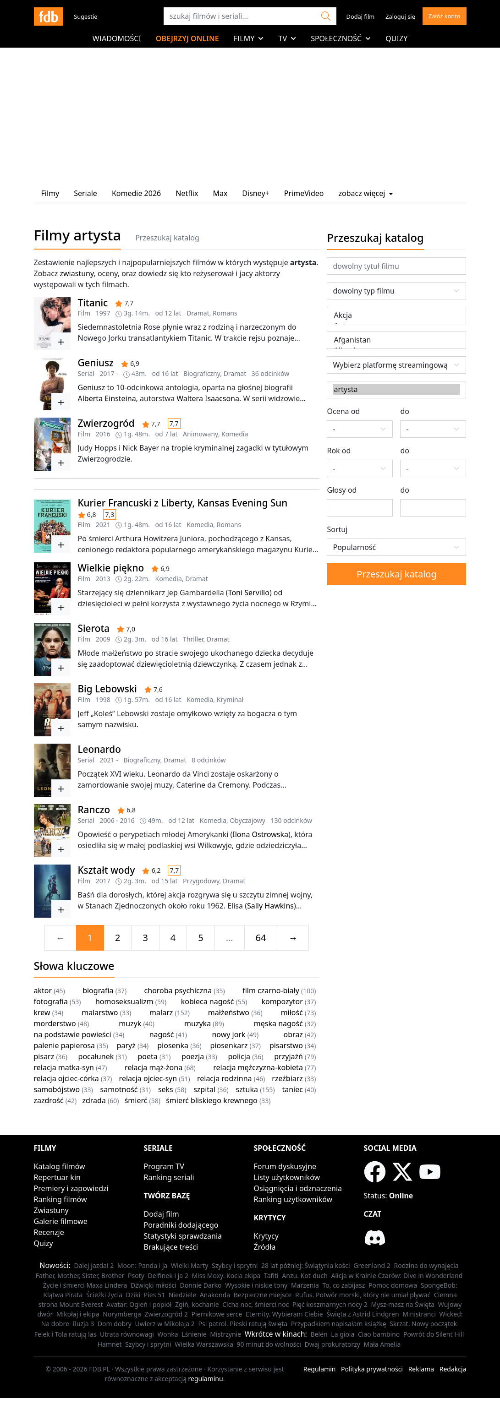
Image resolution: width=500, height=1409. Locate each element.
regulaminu (205, 1378)
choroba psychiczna (178, 990)
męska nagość (278, 1023)
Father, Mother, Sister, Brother (80, 1275)
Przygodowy (201, 880)
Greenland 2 (371, 1265)
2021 (103, 524)
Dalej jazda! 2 (94, 1265)
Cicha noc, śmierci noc (255, 1304)
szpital (204, 1089)
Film (84, 313)
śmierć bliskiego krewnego (212, 1100)
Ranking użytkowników (293, 1199)
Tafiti (271, 1275)
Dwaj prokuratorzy (332, 1344)
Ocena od (343, 411)
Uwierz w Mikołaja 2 (165, 1323)
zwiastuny (77, 273)
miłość (292, 1012)
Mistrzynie (225, 1334)
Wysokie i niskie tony (256, 1285)
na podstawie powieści (72, 1034)
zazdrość (49, 1100)
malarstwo (100, 1012)
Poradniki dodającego (181, 1225)
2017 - (109, 373)
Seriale (85, 193)
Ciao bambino (379, 1334)
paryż (126, 1045)
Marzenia (305, 1285)
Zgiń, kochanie (197, 1304)
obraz (293, 1034)
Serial (86, 373)
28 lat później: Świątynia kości (305, 1265)
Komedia (234, 434)
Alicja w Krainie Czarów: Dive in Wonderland (397, 1275)
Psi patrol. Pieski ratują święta (242, 1323)
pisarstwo (286, 1045)
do (404, 411)
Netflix (187, 193)
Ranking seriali (169, 1177)
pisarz (44, 1056)
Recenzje (49, 1232)
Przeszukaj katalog (167, 238)
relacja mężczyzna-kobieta (258, 1067)
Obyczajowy (247, 820)
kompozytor (282, 1001)
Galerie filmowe (61, 1221)
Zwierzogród (106, 423)
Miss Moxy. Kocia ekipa (226, 1275)
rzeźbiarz (287, 1078)
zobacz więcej (365, 193)
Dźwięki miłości (153, 1285)
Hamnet (110, 1344)
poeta (148, 1056)
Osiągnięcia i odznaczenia (298, 1188)
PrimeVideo (304, 193)
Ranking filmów (60, 1199)
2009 (103, 639)
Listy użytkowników (287, 1177)
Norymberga (122, 1314)
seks (165, 1089)
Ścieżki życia (104, 1294)
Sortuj (337, 529)
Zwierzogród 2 (166, 1314)
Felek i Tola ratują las (65, 1334)
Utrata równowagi (127, 1334)
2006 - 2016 (117, 820)
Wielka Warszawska (204, 1344)
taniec (292, 1089)
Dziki (133, 1294)
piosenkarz (229, 1045)
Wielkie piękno (111, 567)
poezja (192, 1056)
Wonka (167, 1334)
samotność (119, 1089)
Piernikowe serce (216, 1314)
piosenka (172, 1045)
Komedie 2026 (136, 193)
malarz (161, 1012)
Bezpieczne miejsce (263, 1294)
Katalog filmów (59, 1166)
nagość (161, 1034)
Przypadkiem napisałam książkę (338, 1323)
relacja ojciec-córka (66, 1078)
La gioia (342, 1334)
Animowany (200, 434)
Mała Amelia (382, 1344)
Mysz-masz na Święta (402, 1304)
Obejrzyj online (187, 38)
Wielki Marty (189, 1265)
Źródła (265, 1247)
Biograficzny (201, 373)
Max (220, 193)
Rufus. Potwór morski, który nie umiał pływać (362, 1294)
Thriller (193, 639)
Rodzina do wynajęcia (426, 1265)
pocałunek (96, 1056)
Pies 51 (154, 1294)
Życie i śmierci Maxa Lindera (85, 1285)
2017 (103, 880)
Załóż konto (445, 16)
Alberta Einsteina (107, 398)
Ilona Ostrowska (260, 834)
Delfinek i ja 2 (168, 1275)
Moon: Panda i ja (142, 1265)
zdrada (93, 1100)
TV (287, 38)
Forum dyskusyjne (285, 1166)
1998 (103, 699)
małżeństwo (228, 1012)
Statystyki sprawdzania (183, 1236)
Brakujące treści (171, 1247)
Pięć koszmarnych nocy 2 (330, 1304)
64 (261, 937)
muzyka (197, 1023)
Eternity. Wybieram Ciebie (284, 1314)
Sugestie (85, 16)
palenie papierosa (64, 1045)
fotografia (51, 1001)
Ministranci (419, 1314)
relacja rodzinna (224, 1078)
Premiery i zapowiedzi (71, 1188)
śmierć (136, 1100)
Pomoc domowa (392, 1285)
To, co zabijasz (343, 1285)
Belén (319, 1334)
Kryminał (230, 699)
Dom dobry (115, 1323)
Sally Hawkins (270, 906)
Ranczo (94, 809)
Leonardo (99, 749)
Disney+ (255, 193)
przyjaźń (288, 1056)
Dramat (198, 313)
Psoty (136, 1275)
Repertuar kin (57, 1177)
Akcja (396, 315)
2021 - (109, 760)
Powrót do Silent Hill (433, 1334)
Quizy (396, 38)
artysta (396, 389)
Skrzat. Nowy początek (423, 1323)
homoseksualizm (124, 1001)
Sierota (94, 628)
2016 (103, 434)
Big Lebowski (107, 688)
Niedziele (182, 1294)
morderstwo (55, 1023)
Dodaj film (360, 16)
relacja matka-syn (64, 1067)
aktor (43, 990)
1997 (103, 313)
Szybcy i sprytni (235, 1265)
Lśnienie (193, 1334)
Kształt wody (106, 870)
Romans (225, 313)
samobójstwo (57, 1089)
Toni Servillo (248, 593)
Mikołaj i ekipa (77, 1314)
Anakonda (215, 1294)
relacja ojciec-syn (148, 1078)
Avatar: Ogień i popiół (138, 1304)
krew (42, 1012)
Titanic (93, 302)
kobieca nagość (207, 1001)
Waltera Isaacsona (207, 398)
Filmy (249, 38)
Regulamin (319, 1369)
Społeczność (341, 38)
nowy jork (228, 1034)
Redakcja (453, 1369)
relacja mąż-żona (153, 1067)
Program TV (164, 1166)
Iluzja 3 (83, 1323)
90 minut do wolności (269, 1344)
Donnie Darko (201, 1285)
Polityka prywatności (372, 1369)
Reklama (421, 1369)
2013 (103, 578)
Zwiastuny (51, 1210)
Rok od (339, 451)
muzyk (130, 1023)
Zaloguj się (400, 16)
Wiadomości (117, 38)
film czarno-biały (270, 990)
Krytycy (266, 1236)
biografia (97, 990)
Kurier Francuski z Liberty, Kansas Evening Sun (183, 502)
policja (239, 1056)
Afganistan (396, 340)
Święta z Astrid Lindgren (362, 1314)
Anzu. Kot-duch (305, 1275)
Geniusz (96, 362)
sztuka (247, 1089)
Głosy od (342, 490)
